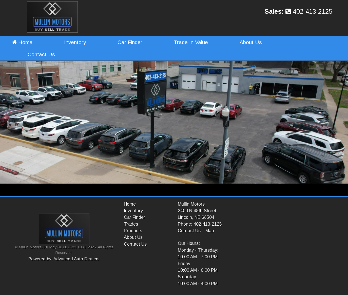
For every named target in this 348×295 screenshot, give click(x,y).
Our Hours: (189, 243)
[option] (174, 122)
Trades (131, 224)
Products (133, 230)
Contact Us (41, 54)
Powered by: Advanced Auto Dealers (64, 259)
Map (209, 230)
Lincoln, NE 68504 (196, 217)
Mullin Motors (191, 204)
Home (22, 42)
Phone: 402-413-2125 (200, 224)
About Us (251, 42)
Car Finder (130, 42)
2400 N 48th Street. (198, 210)
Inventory (75, 42)
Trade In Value (191, 42)
